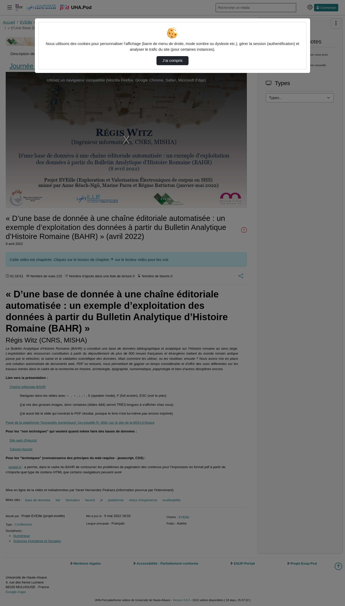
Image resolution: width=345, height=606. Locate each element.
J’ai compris (172, 60)
